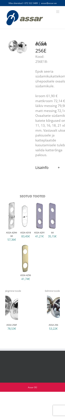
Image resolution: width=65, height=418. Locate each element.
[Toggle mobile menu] (58, 11)
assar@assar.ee (49, 3)
